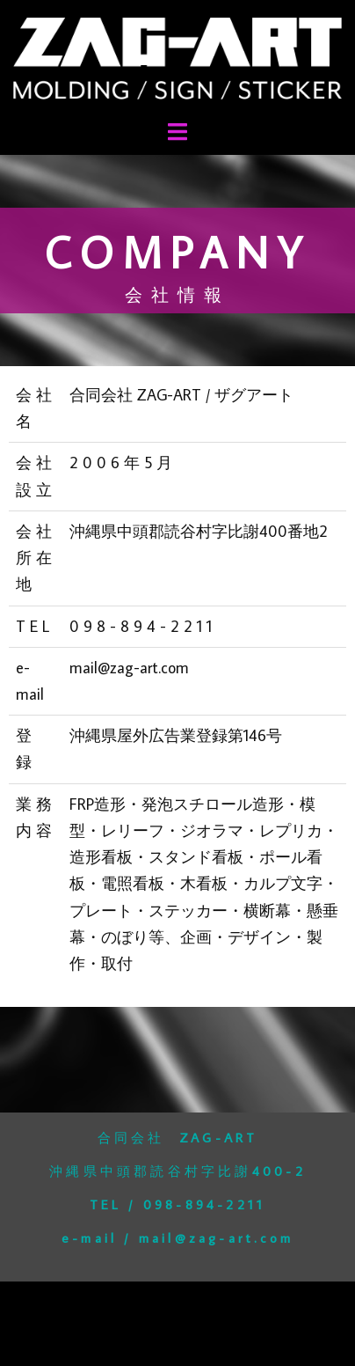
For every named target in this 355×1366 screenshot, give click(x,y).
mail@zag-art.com (216, 1238)
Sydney (217, 1339)
